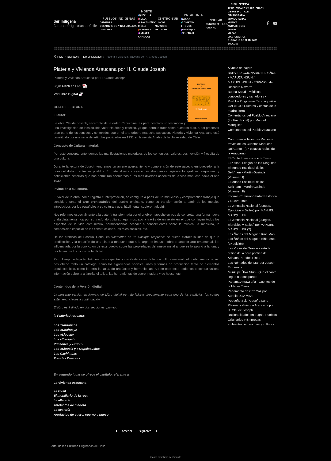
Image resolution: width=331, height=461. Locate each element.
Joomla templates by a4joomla (165, 457)
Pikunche (161, 29)
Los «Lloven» (64, 334)
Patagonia (193, 15)
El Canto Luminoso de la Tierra (249, 158)
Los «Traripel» (64, 339)
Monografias (237, 18)
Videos (232, 29)
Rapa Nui (211, 27)
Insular (215, 20)
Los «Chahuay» (65, 329)
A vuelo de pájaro (240, 68)
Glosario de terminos (243, 40)
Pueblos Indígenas (119, 18)
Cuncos (160, 22)
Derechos (106, 29)
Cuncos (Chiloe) (217, 24)
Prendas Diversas (67, 358)
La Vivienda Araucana (70, 382)
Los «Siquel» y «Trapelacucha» (77, 348)
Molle (142, 25)
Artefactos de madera (70, 405)
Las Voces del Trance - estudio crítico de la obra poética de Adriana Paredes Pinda (249, 253)
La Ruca (60, 390)
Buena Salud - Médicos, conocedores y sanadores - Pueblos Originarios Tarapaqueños (252, 96)
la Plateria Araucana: (69, 315)
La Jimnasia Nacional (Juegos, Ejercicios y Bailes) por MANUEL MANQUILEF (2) (251, 224)
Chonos (186, 25)
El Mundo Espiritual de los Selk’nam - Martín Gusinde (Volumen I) (246, 172)
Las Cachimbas (65, 353)
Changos (144, 36)
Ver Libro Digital (66, 94)
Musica (232, 22)
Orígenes (106, 22)
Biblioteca (240, 4)
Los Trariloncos (65, 325)
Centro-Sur (168, 18)
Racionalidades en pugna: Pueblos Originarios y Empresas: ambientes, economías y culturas (252, 319)
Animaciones (236, 25)
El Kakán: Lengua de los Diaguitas (252, 163)
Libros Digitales (239, 11)
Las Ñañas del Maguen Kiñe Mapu (252, 234)
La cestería (62, 409)
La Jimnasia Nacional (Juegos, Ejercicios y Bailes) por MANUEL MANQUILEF (251, 210)
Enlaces (233, 43)
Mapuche (161, 25)
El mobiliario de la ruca (71, 395)
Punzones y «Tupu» (68, 344)
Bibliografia (236, 15)
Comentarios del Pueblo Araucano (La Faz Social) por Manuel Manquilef (252, 120)
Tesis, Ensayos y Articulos (246, 8)
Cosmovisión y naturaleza (118, 25)
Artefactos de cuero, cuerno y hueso (81, 414)
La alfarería (62, 400)
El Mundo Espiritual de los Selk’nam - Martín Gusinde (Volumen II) (246, 186)
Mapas (232, 33)
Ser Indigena (65, 21)
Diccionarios (237, 36)
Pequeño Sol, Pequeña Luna (248, 300)
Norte (146, 11)
